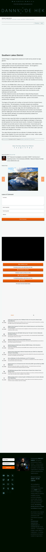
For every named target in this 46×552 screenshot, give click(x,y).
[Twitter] (12, 475)
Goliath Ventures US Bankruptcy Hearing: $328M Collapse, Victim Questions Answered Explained (24, 346)
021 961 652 (17, 4)
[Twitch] (4, 480)
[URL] (23, 214)
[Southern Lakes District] (23, 40)
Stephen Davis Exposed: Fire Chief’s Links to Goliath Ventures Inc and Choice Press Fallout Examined (25, 327)
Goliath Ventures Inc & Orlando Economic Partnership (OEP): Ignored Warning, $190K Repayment (26, 364)
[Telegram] (8, 480)
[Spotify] (4, 493)
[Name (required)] (23, 207)
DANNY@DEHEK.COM (27, 4)
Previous (37, 23)
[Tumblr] (8, 488)
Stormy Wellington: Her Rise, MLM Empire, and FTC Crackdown (21, 358)
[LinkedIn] (8, 475)
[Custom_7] (10, 492)
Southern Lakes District (25, 139)
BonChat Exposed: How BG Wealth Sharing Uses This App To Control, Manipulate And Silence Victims (25, 333)
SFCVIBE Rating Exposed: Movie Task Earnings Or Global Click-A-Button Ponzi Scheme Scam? (24, 371)
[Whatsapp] (12, 480)
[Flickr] (4, 484)
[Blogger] (12, 488)
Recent (12, 315)
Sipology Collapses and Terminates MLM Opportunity (19, 339)
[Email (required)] (23, 210)
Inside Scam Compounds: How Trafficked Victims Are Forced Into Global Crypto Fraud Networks (25, 320)
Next (42, 23)
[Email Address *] (8, 463)
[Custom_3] (7, 492)
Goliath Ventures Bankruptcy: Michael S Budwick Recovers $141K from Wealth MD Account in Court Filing (25, 352)
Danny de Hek (5, 139)
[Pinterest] (4, 488)
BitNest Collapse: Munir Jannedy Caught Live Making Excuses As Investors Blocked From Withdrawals (26, 377)
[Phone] (12, 484)
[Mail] (8, 484)
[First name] (8, 459)
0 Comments (32, 139)
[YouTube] (4, 475)
